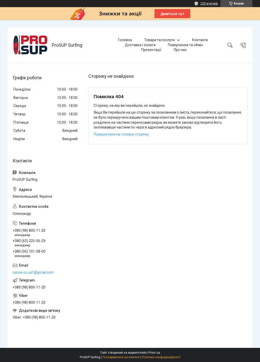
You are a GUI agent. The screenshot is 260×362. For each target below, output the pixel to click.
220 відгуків (209, 3)
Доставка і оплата (140, 45)
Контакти (200, 40)
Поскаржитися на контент (121, 357)
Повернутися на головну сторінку (121, 134)
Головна (125, 40)
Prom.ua (154, 352)
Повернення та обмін (185, 45)
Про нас (180, 50)
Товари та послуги (159, 40)
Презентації (151, 50)
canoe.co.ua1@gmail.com (33, 272)
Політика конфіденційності (161, 357)
